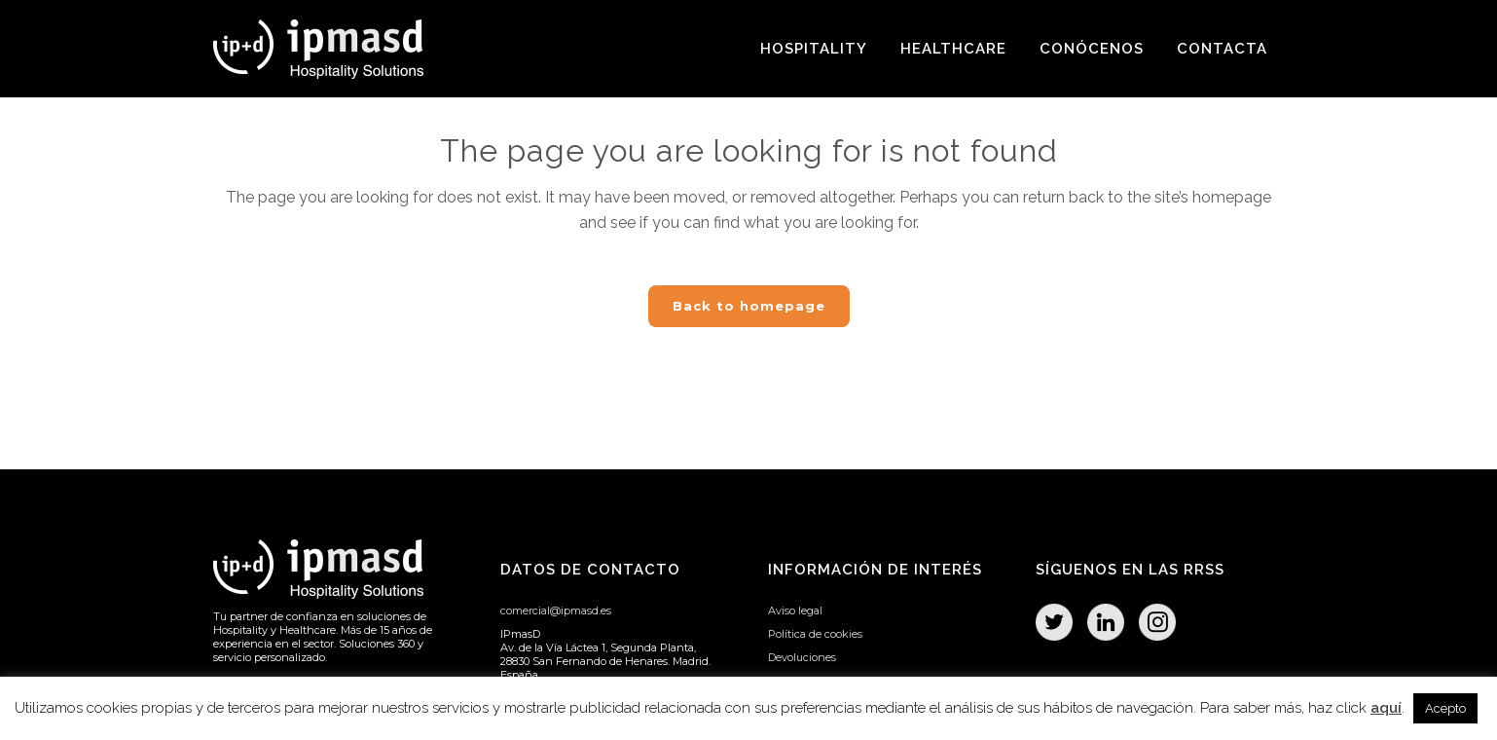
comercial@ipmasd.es (555, 610)
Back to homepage (749, 306)
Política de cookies (815, 634)
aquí (1386, 708)
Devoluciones (802, 657)
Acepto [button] (1445, 708)
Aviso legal (795, 610)
